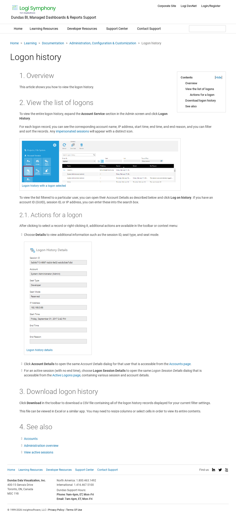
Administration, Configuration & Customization (102, 43)
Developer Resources (82, 28)
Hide (218, 77)
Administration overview (41, 445)
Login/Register (210, 6)
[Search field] (207, 28)
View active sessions (38, 452)
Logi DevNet (189, 6)
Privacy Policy (56, 509)
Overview (191, 83)
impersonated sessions (72, 131)
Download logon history (200, 100)
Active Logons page (66, 375)
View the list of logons (199, 89)
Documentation (53, 43)
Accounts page (180, 364)
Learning (30, 43)
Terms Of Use (74, 509)
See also (191, 106)
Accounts (31, 439)
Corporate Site (167, 6)
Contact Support (149, 28)
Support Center (117, 28)
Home (18, 28)
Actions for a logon (202, 94)
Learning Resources (44, 28)
